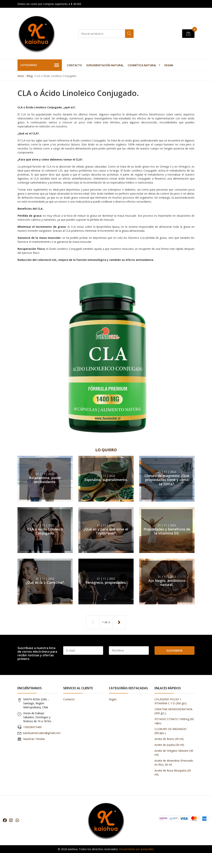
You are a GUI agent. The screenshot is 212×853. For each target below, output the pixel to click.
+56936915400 (32, 727)
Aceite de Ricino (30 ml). (169, 739)
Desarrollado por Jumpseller (136, 849)
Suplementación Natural (105, 65)
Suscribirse (174, 650)
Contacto (74, 65)
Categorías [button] (39, 65)
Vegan (168, 65)
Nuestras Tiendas (34, 739)
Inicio (21, 76)
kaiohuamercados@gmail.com (42, 733)
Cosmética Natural (142, 65)
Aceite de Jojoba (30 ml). (170, 745)
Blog (30, 76)
